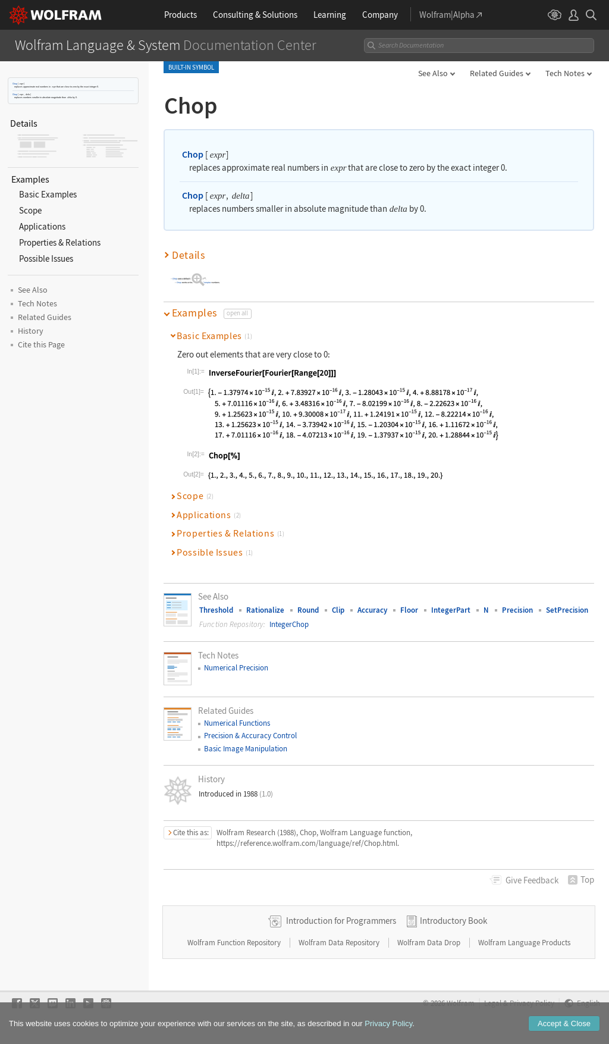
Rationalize (265, 610)
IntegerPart (450, 610)
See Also (433, 73)
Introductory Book (453, 920)
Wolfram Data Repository (340, 943)
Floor (409, 610)
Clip (338, 610)
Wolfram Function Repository (234, 943)
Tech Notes (565, 73)
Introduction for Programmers (341, 920)
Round (308, 610)
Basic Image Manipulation (245, 749)
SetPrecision (567, 610)
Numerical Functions (237, 723)
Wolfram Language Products (524, 943)
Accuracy (372, 610)
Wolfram (461, 1003)
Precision (517, 610)
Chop (14, 83)
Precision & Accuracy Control (250, 736)
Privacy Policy (532, 1003)
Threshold (216, 610)
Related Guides (496, 73)
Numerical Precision (236, 668)
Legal (492, 1003)
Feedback (532, 880)
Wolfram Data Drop (429, 943)
